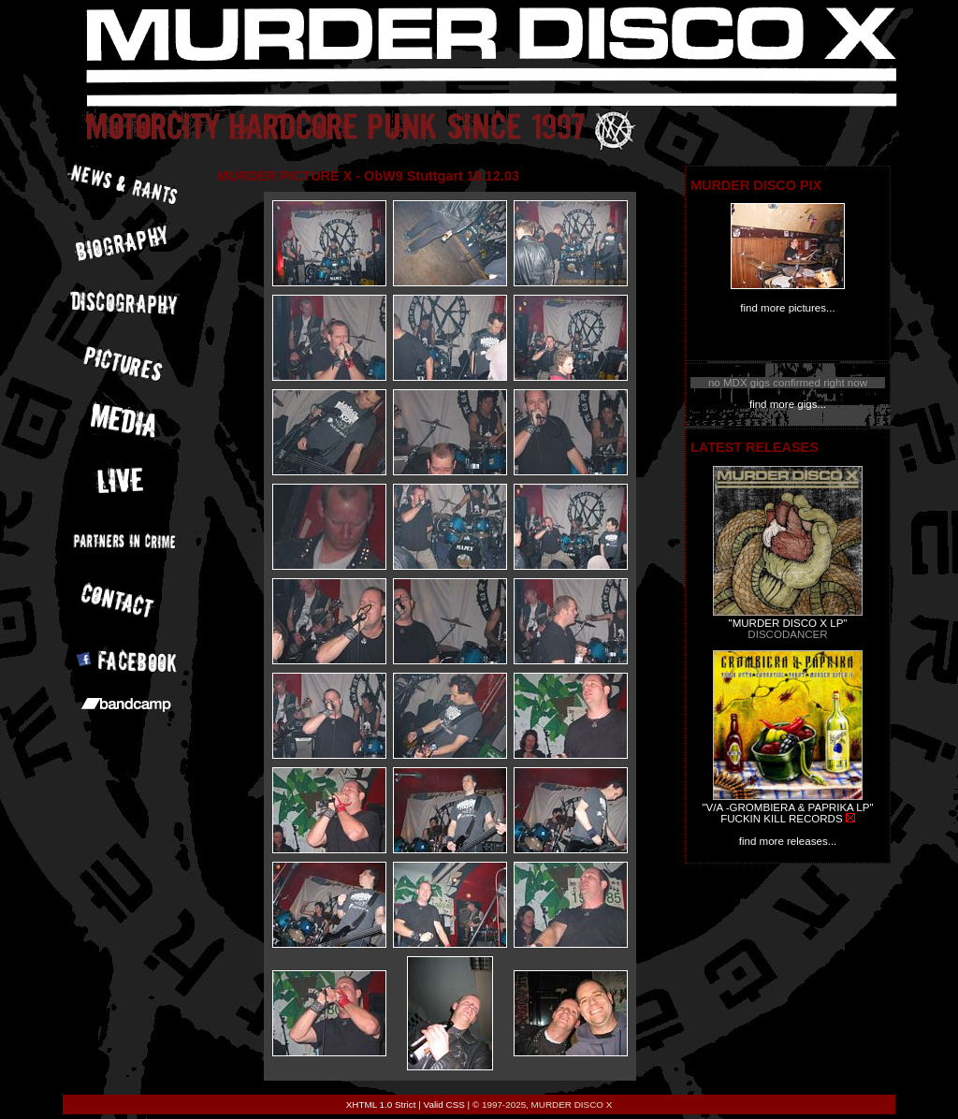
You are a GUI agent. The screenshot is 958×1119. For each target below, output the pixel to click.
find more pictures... (787, 307)
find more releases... (788, 841)
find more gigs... (787, 404)
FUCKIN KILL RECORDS (781, 818)
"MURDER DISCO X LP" (788, 623)
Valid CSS (444, 1104)
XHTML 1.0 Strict (381, 1104)
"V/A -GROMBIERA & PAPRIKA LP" (787, 807)
